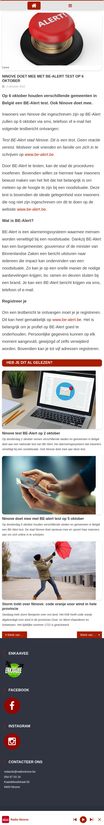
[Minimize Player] (99, 819)
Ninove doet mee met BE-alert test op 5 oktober (43, 519)
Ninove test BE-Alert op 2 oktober (31, 433)
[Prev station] (91, 819)
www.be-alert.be (39, 154)
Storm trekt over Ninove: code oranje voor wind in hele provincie (49, 606)
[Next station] (75, 819)
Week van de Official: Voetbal (91, 634)
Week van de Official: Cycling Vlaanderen (17, 634)
